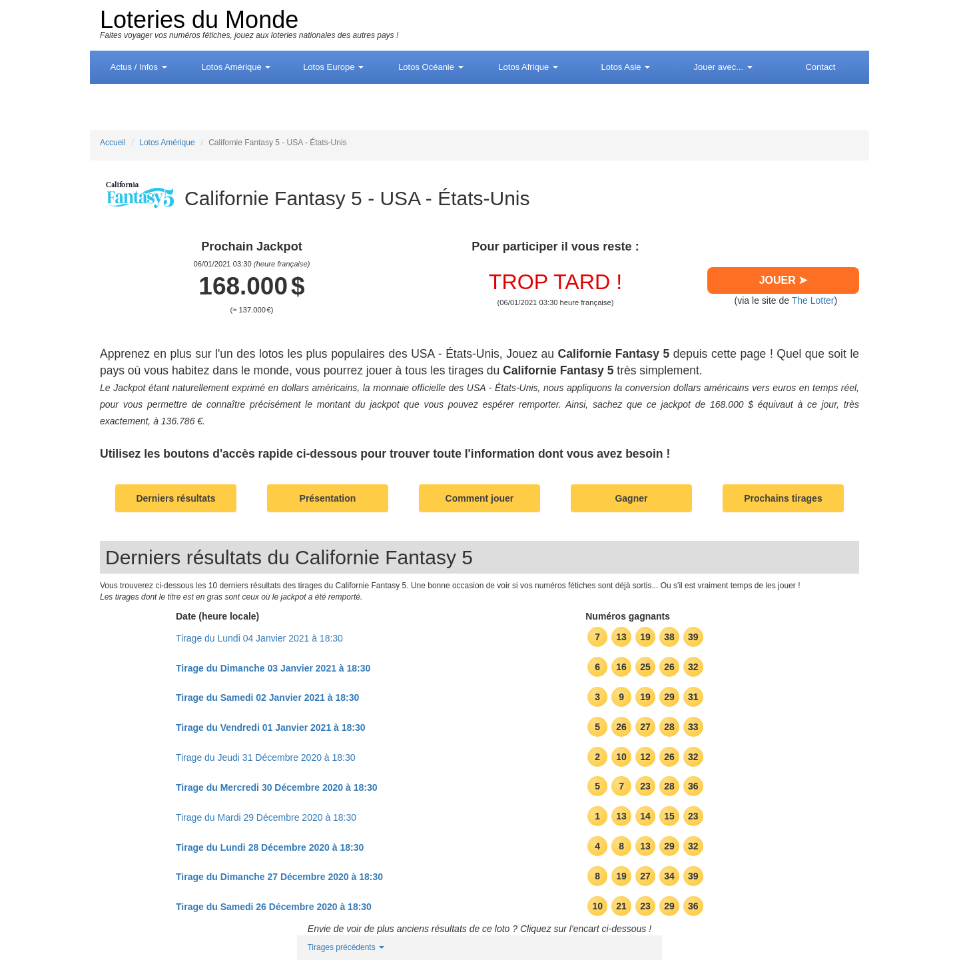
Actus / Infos (139, 67)
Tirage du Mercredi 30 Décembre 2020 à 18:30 (276, 787)
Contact (820, 67)
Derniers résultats (175, 498)
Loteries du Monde (199, 19)
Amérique (235, 67)
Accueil (113, 142)
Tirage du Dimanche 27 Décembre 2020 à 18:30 (279, 876)
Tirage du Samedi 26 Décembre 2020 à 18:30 (274, 906)
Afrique (528, 67)
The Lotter (813, 300)
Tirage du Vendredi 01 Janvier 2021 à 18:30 (271, 727)
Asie (626, 67)
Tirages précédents (345, 947)
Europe (333, 67)
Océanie (430, 67)
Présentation (328, 498)
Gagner (631, 498)
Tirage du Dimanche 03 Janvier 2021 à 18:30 (273, 668)
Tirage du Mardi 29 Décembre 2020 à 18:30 (266, 817)
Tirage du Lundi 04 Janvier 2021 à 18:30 (259, 638)
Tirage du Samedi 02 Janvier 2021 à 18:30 (267, 697)
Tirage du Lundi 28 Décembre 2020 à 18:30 (270, 847)
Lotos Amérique (166, 142)
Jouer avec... (723, 67)
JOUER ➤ (783, 280)
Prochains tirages (783, 498)
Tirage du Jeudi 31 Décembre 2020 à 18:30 (266, 757)
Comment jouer (480, 498)
